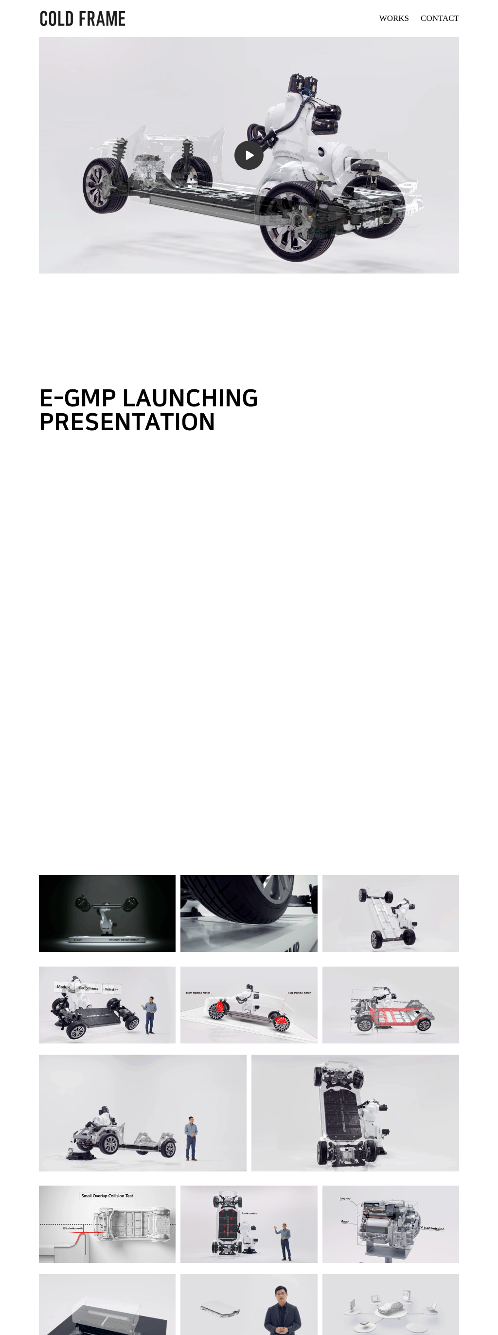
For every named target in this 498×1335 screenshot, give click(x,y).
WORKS (394, 18)
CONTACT (440, 18)
